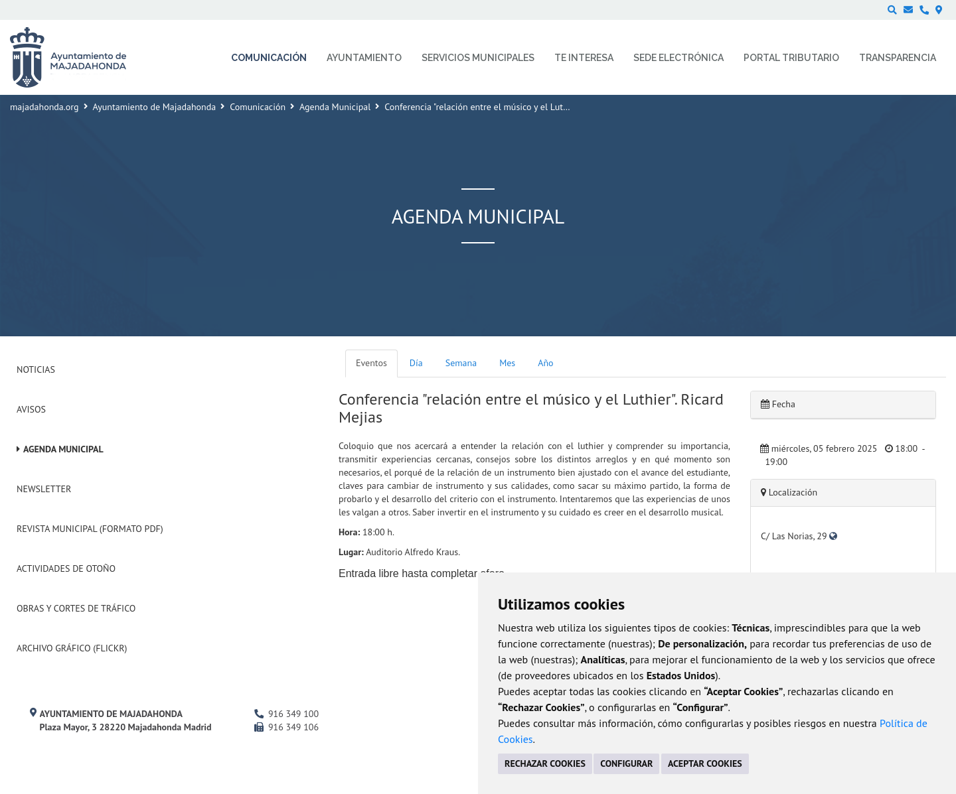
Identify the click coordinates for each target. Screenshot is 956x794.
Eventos (371, 363)
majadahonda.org (44, 107)
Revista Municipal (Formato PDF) (90, 529)
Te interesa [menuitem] (583, 57)
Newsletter (44, 489)
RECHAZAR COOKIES (545, 763)
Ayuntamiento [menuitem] (364, 57)
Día (416, 363)
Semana (461, 363)
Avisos (31, 409)
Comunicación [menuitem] (269, 57)
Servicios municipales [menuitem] (478, 57)
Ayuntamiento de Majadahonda (154, 107)
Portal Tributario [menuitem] (791, 57)
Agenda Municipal (334, 107)
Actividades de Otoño (66, 568)
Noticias (36, 369)
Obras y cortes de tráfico (76, 608)
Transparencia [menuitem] (897, 57)
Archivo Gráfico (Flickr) (72, 648)
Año (545, 363)
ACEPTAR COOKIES (705, 763)
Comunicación (257, 107)
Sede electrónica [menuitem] (678, 57)
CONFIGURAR (626, 763)
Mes (507, 363)
